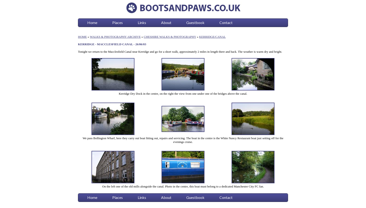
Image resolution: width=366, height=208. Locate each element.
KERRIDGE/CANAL (212, 36)
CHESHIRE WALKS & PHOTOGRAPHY (170, 36)
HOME (82, 36)
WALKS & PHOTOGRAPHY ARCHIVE (115, 36)
